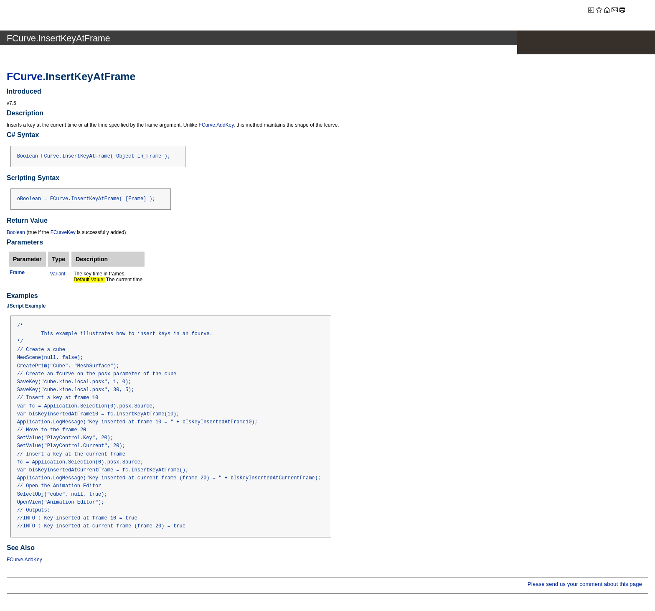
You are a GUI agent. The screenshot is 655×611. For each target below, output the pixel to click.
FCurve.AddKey (216, 125)
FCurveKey (63, 232)
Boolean (16, 232)
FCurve (25, 76)
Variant (58, 274)
